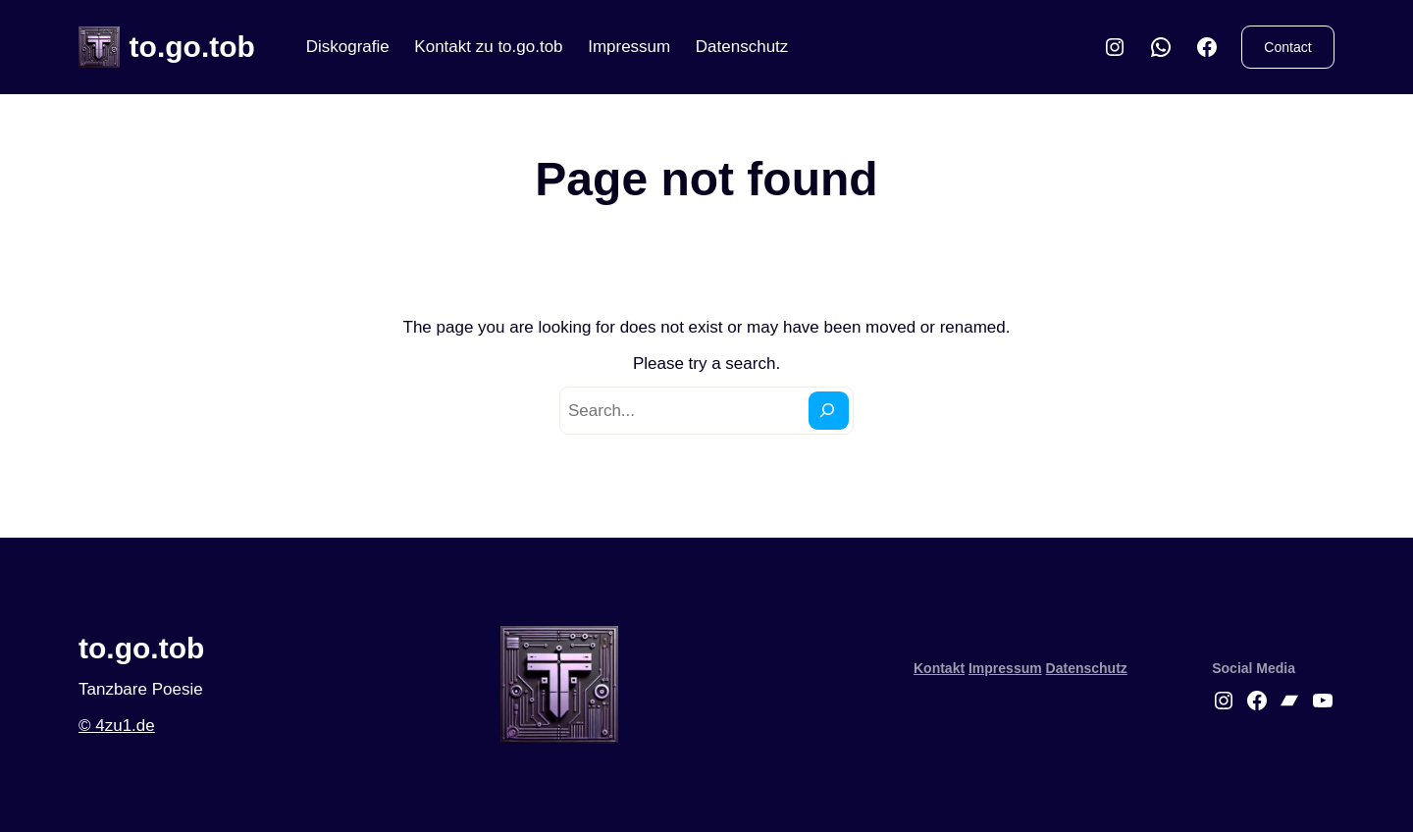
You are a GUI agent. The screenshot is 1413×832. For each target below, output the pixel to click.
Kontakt (939, 668)
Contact (1287, 47)
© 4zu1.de (116, 725)
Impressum (629, 46)
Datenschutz (742, 46)
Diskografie (348, 46)
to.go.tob (192, 46)
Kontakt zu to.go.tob (488, 46)
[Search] (829, 410)
